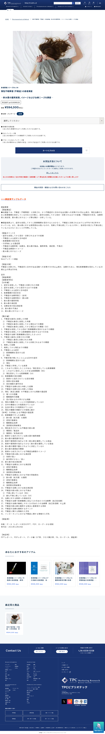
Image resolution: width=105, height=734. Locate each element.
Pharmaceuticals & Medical (20, 19)
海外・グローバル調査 (49, 718)
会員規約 (42, 727)
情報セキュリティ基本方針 (70, 727)
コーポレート (88, 6)
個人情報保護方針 (59, 727)
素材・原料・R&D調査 (31, 718)
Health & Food (31, 662)
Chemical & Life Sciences (34, 684)
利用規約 (37, 727)
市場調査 (14, 712)
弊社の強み (32, 727)
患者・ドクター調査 (49, 712)
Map (79, 692)
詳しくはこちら (52, 173)
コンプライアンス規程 (81, 727)
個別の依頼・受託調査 (23, 727)
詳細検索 (78, 3)
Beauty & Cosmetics (11, 662)
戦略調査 (14, 718)
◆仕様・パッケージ (12, 113)
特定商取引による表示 (50, 727)
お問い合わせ (97, 6)
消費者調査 (31, 712)
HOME (7, 19)
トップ (63, 662)
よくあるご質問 (65, 667)
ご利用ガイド (65, 665)
